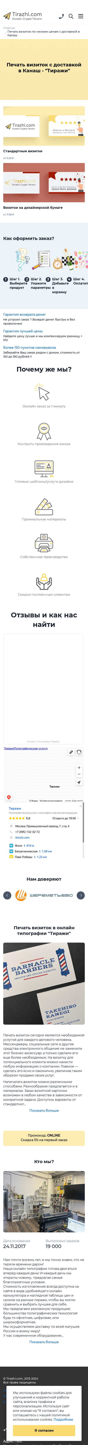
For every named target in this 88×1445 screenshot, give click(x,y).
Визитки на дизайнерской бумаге (33, 208)
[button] (71, 17)
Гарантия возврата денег (24, 314)
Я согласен (44, 1430)
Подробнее (63, 1420)
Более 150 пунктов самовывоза (29, 348)
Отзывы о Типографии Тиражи (43, 741)
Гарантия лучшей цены (23, 331)
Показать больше (44, 1111)
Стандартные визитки (22, 151)
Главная (9, 28)
